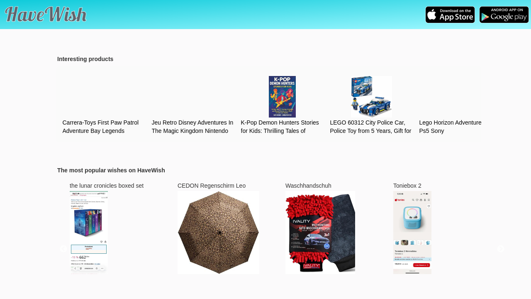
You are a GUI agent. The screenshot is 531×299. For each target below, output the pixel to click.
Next (501, 249)
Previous (63, 249)
